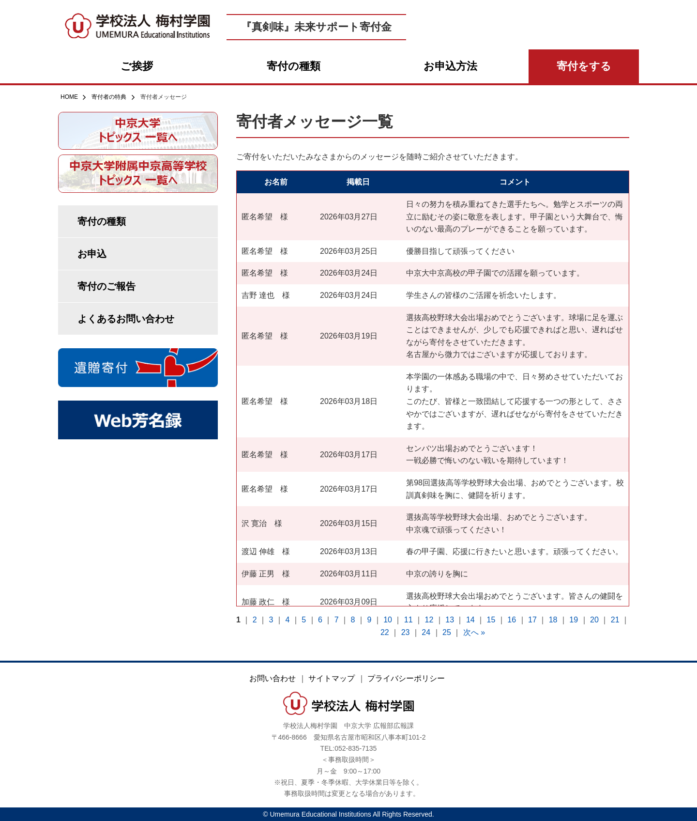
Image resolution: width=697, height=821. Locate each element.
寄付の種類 (293, 66)
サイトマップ (331, 678)
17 (532, 620)
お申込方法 (450, 66)
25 (446, 632)
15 (491, 620)
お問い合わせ (272, 678)
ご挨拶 (137, 66)
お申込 (91, 253)
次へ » (474, 632)
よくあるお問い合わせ (125, 318)
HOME (69, 96)
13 (449, 620)
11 (408, 620)
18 (553, 620)
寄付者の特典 (104, 96)
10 (387, 620)
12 (429, 620)
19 (573, 620)
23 (405, 632)
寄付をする (584, 66)
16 (511, 620)
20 (594, 620)
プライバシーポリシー (406, 678)
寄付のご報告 (106, 286)
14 (470, 620)
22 (384, 632)
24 (426, 632)
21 (615, 620)
